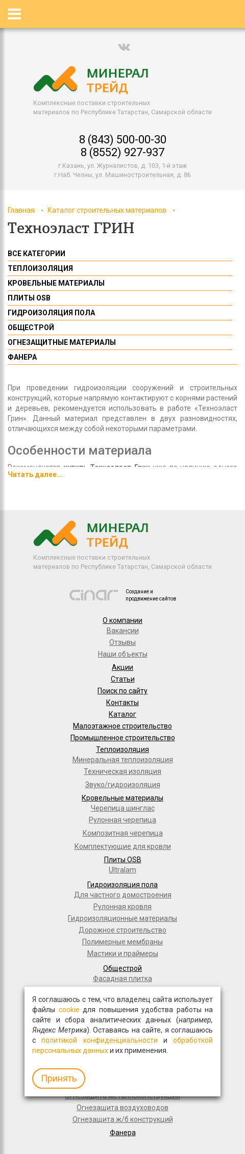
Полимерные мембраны (122, 942)
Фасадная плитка (122, 978)
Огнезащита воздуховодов (122, 1107)
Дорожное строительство (122, 930)
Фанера (123, 1132)
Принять (59, 1078)
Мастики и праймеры (122, 953)
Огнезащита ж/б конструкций (122, 1119)
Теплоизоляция (122, 749)
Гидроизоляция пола (122, 885)
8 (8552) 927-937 (122, 152)
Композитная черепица (123, 833)
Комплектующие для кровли (123, 846)
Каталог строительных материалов (106, 210)
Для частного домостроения (123, 895)
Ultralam (122, 870)
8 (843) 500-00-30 (122, 139)
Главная (21, 210)
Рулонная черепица (122, 820)
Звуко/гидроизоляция (122, 785)
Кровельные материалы (122, 798)
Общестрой (122, 968)
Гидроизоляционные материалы (122, 918)
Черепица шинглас (123, 808)
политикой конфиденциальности (99, 1040)
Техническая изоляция (122, 771)
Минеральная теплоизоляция (122, 760)
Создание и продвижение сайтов (151, 595)
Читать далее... (35, 474)
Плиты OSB (122, 860)
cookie (69, 1010)
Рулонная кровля (122, 906)
